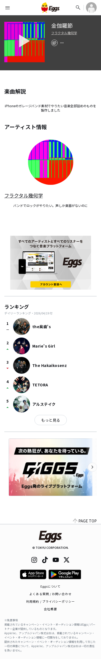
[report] (62, 43)
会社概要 (50, 609)
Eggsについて (50, 586)
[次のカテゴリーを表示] (92, 467)
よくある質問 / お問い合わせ (50, 594)
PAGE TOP (85, 520)
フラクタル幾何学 (64, 33)
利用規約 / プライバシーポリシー (50, 601)
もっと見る (50, 420)
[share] (54, 43)
